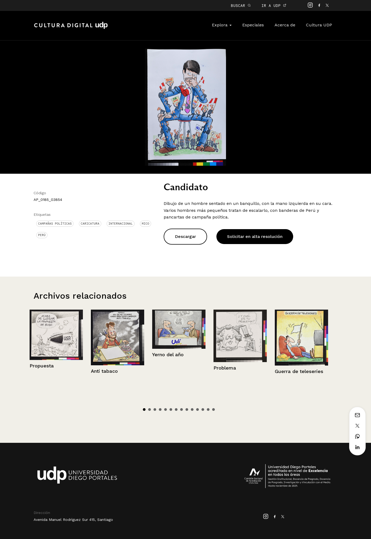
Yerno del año (168, 354)
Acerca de (285, 24)
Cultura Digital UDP (71, 28)
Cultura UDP (319, 24)
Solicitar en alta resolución (255, 236)
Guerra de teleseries (299, 371)
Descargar (185, 236)
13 (208, 409)
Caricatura (90, 223)
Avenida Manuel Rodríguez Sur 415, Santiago (73, 519)
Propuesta (42, 365)
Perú (42, 235)
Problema (224, 368)
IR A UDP (273, 5)
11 (197, 409)
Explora (222, 24)
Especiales (253, 24)
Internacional (120, 223)
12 (202, 409)
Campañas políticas (55, 223)
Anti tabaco (104, 371)
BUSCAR (241, 5)
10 (192, 409)
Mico (145, 223)
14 (213, 409)
